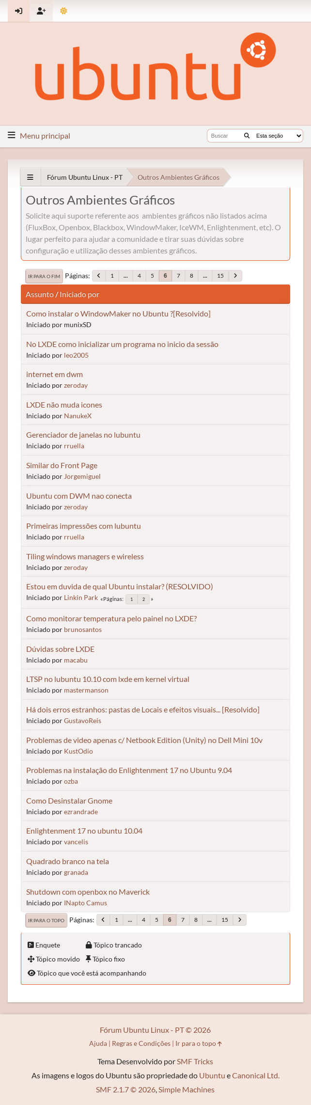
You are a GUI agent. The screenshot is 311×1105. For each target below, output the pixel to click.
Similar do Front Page (61, 465)
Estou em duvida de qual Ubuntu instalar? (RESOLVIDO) (119, 586)
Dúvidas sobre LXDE (60, 648)
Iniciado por (79, 294)
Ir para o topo (46, 920)
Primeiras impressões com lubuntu (83, 525)
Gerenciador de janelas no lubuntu (83, 434)
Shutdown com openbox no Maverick (88, 891)
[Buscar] (246, 135)
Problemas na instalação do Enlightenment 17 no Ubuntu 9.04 (129, 769)
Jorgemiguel (82, 476)
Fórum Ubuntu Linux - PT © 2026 (155, 1029)
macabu (76, 660)
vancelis (76, 841)
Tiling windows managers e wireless (85, 556)
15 (220, 275)
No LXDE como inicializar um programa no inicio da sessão (122, 343)
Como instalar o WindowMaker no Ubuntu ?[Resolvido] (118, 313)
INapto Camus (85, 903)
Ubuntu (212, 1075)
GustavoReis (82, 720)
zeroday (76, 385)
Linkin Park (81, 597)
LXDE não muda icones (64, 404)
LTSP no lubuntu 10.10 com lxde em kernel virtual (107, 678)
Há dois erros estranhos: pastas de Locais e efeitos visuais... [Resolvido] (143, 709)
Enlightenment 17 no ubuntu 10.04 (84, 830)
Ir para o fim (44, 276)
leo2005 (76, 355)
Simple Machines (186, 1089)
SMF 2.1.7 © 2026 (126, 1089)
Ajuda (98, 1043)
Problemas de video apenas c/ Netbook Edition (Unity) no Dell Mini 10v (144, 739)
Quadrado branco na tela (67, 861)
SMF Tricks (195, 1061)
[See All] (30, 177)
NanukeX (78, 415)
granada (76, 872)
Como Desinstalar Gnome (69, 800)
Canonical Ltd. (256, 1075)
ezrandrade (81, 811)
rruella (74, 446)
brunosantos (83, 629)
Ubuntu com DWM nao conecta (79, 495)
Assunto (40, 294)
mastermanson (86, 690)
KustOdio (78, 751)
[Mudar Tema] (64, 11)
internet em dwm (54, 374)
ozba (71, 781)
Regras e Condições (141, 1043)
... (126, 275)
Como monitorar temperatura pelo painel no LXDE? (111, 618)
